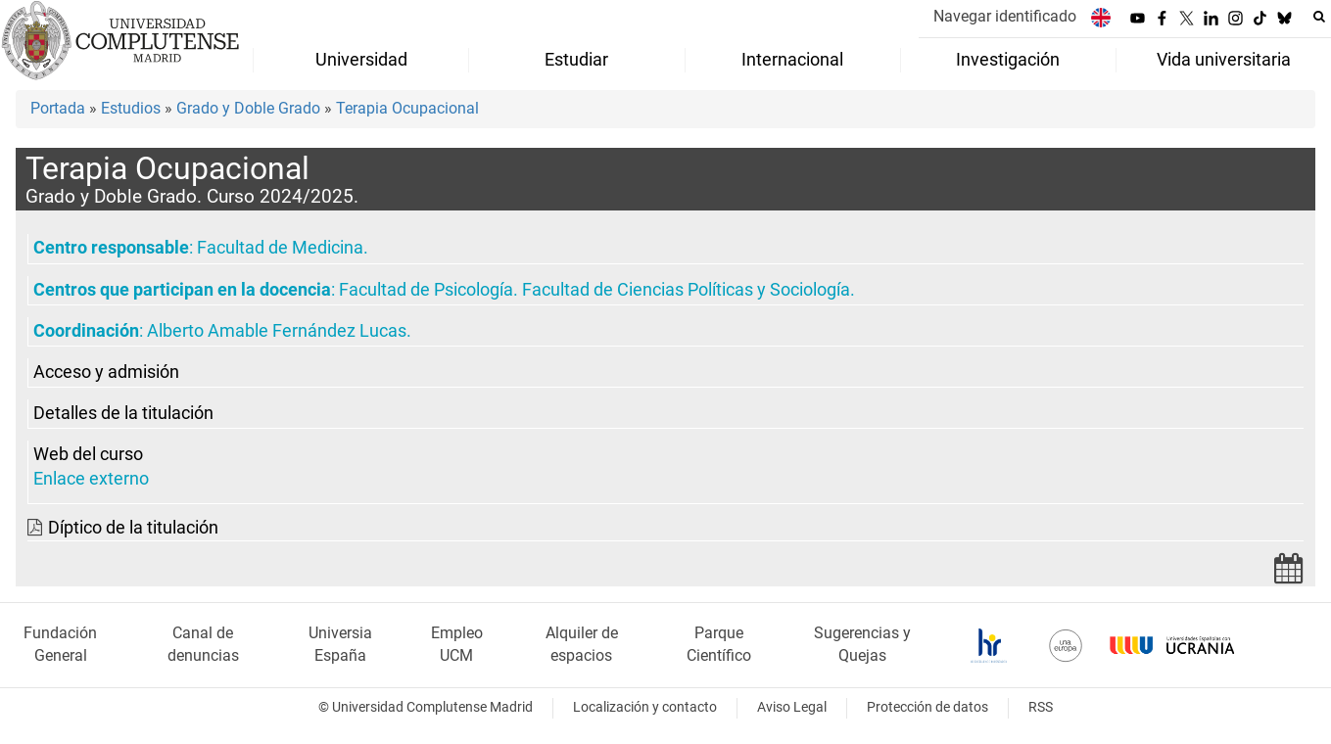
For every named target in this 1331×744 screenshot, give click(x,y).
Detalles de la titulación (123, 413)
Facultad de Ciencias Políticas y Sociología (686, 290)
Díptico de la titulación (133, 527)
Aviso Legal (792, 707)
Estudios (131, 108)
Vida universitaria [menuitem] (1224, 60)
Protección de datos (927, 707)
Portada (57, 108)
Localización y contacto (645, 707)
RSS (1040, 707)
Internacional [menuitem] (792, 60)
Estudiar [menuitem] (576, 60)
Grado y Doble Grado (248, 108)
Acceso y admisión (106, 372)
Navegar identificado (1004, 16)
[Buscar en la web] (1319, 16)
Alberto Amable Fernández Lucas (276, 331)
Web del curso (88, 454)
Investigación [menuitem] (1008, 60)
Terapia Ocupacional (407, 108)
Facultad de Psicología (426, 290)
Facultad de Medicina (280, 247)
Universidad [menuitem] (361, 60)
